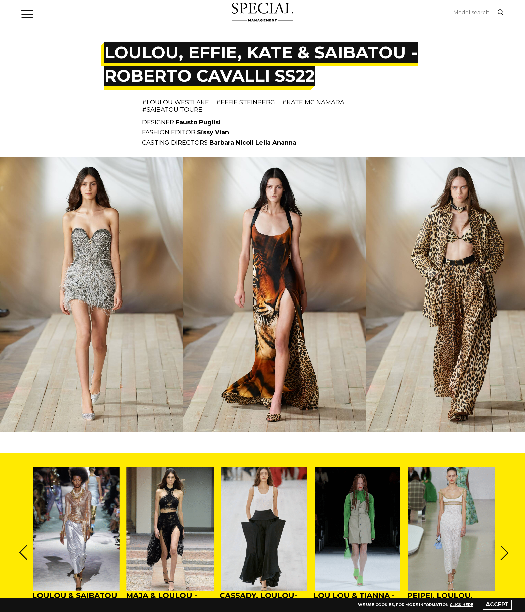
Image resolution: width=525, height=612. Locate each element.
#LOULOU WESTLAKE (176, 102)
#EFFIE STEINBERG (246, 102)
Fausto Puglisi (198, 122)
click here (461, 604)
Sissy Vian (213, 132)
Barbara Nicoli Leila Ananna (252, 142)
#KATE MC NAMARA (313, 102)
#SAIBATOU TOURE (172, 109)
